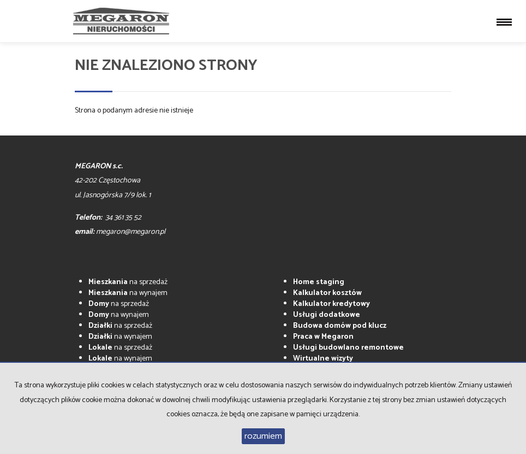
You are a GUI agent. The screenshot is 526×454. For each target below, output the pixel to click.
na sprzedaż (128, 282)
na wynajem (128, 293)
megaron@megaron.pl (130, 232)
